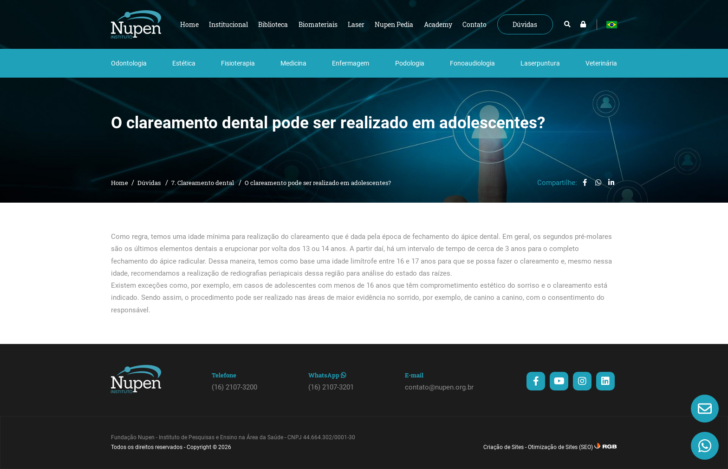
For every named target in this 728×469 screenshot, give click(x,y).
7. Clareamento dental (203, 182)
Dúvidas (149, 182)
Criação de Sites (503, 447)
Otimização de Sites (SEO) (560, 447)
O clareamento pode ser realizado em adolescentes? (318, 182)
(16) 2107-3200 (234, 387)
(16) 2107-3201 (331, 387)
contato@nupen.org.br (439, 387)
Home (119, 182)
